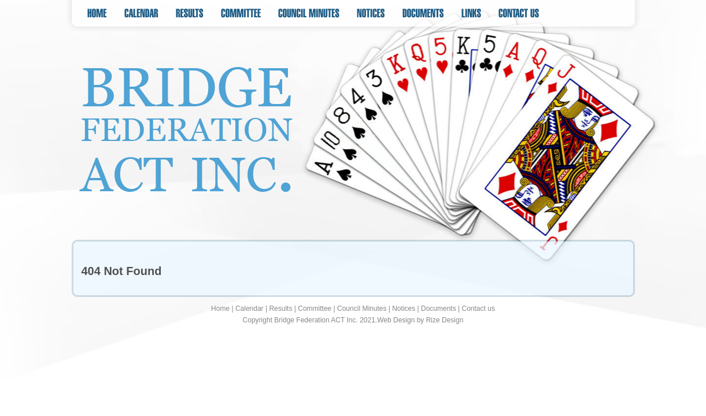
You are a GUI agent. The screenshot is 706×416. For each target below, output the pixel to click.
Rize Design (445, 320)
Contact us (478, 308)
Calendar (249, 308)
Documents (438, 308)
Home (220, 308)
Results (280, 308)
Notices (403, 308)
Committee (314, 308)
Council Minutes (361, 308)
